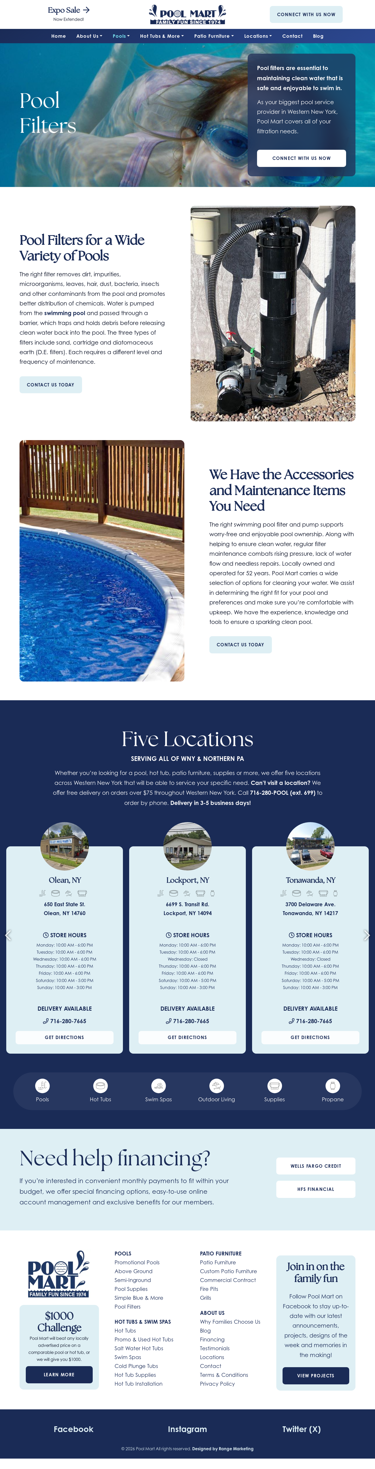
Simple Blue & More (139, 1298)
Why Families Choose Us (230, 1322)
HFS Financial (315, 1189)
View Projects (316, 1376)
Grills (205, 1298)
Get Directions (64, 1038)
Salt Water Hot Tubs (139, 1349)
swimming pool (65, 313)
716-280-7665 (64, 1021)
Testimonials (215, 1349)
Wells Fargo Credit (316, 1166)
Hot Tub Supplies (135, 1375)
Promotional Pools (137, 1263)
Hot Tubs (125, 1331)
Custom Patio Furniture (228, 1272)
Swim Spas (128, 1358)
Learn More (59, 1375)
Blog (318, 36)
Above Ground (134, 1272)
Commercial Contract (228, 1281)
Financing (212, 1340)
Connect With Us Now (306, 14)
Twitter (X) (301, 1429)
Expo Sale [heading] (69, 11)
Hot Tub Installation (138, 1384)
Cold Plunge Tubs (136, 1367)
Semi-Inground (133, 1281)
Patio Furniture (212, 36)
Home (58, 36)
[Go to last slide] (8, 937)
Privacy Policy (217, 1384)
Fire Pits (209, 1289)
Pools (119, 36)
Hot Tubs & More (160, 36)
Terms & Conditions (224, 1375)
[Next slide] (367, 937)
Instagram (187, 1429)
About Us (87, 36)
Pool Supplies (131, 1289)
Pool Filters (128, 1307)
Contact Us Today (51, 385)
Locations (256, 36)
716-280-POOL (269, 792)
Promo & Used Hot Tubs (144, 1340)
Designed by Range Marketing (223, 1449)
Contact (292, 36)
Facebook (73, 1429)
